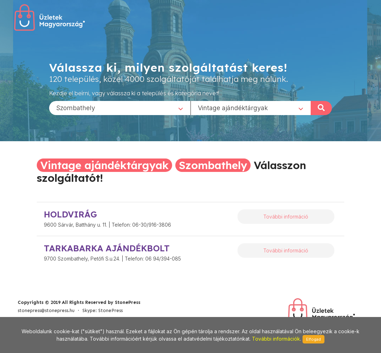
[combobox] (119, 108)
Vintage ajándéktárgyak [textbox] (233, 107)
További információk (276, 339)
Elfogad (313, 339)
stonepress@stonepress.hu (46, 310)
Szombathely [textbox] (75, 107)
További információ (285, 217)
